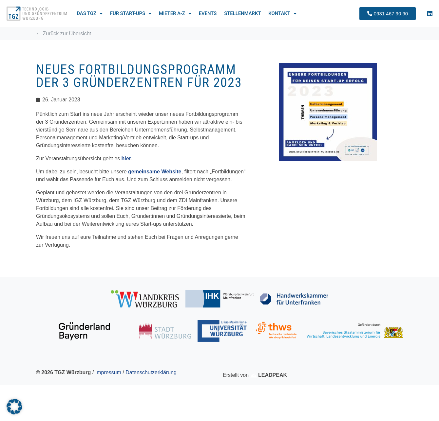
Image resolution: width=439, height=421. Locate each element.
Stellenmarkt (242, 13)
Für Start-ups (130, 13)
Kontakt (282, 13)
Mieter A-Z (175, 13)
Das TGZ (89, 13)
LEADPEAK (268, 375)
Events (208, 13)
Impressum (108, 372)
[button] (14, 406)
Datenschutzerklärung (151, 372)
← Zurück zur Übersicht (63, 33)
